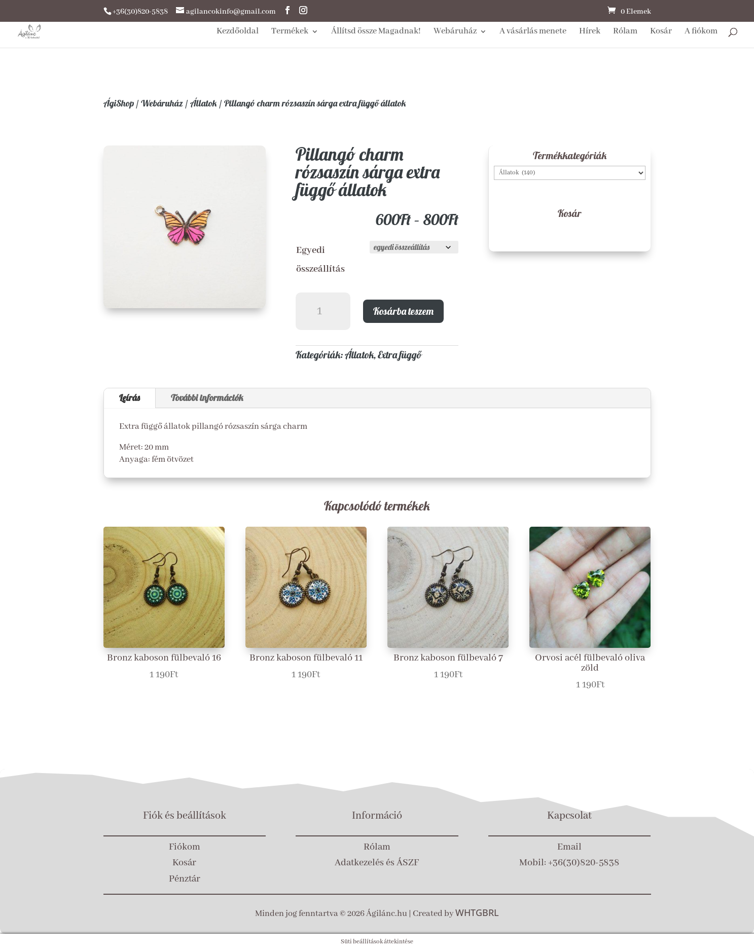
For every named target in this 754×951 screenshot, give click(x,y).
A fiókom (701, 32)
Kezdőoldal (238, 32)
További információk (207, 398)
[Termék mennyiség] (323, 311)
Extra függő (399, 354)
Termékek (289, 32)
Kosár (661, 32)
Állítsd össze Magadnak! (376, 32)
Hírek (589, 32)
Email (569, 847)
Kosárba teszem (403, 311)
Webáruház (455, 32)
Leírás (129, 398)
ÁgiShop (118, 103)
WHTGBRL (477, 912)
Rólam (625, 32)
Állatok (203, 103)
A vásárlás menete (532, 32)
